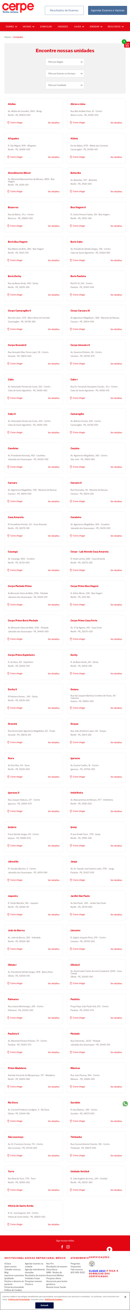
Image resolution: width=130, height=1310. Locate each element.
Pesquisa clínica (53, 1278)
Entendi (44, 1306)
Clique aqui (97, 1271)
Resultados (114, 26)
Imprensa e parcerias (14, 1275)
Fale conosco (77, 1269)
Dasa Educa (51, 1269)
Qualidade (9, 1278)
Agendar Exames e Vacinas (107, 10)
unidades (18, 37)
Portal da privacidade (14, 1287)
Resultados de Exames (64, 10)
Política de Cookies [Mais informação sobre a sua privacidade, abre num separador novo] (53, 1300)
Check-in (29, 1284)
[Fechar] (125, 1297)
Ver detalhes (54, 123)
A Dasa (7, 1263)
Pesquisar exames (33, 1281)
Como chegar (14, 123)
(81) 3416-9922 (78, 1272)
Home (7, 37)
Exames (10, 26)
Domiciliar (46, 26)
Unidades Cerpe (32, 1278)
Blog (6, 1272)
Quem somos (10, 1266)
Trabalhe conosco (12, 1269)
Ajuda (77, 26)
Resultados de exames (35, 1275)
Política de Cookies (13, 1290)
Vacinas (27, 26)
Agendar (94, 26)
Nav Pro (50, 1263)
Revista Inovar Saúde (56, 1287)
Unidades (63, 26)
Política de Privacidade (19, 1300)
